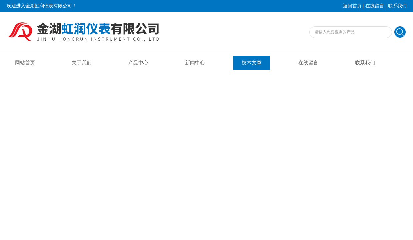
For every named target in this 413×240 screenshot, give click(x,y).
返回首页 (352, 5)
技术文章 (252, 62)
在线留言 (374, 5)
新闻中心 (195, 62)
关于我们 (82, 62)
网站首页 (25, 62)
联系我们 (397, 5)
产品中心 (138, 62)
